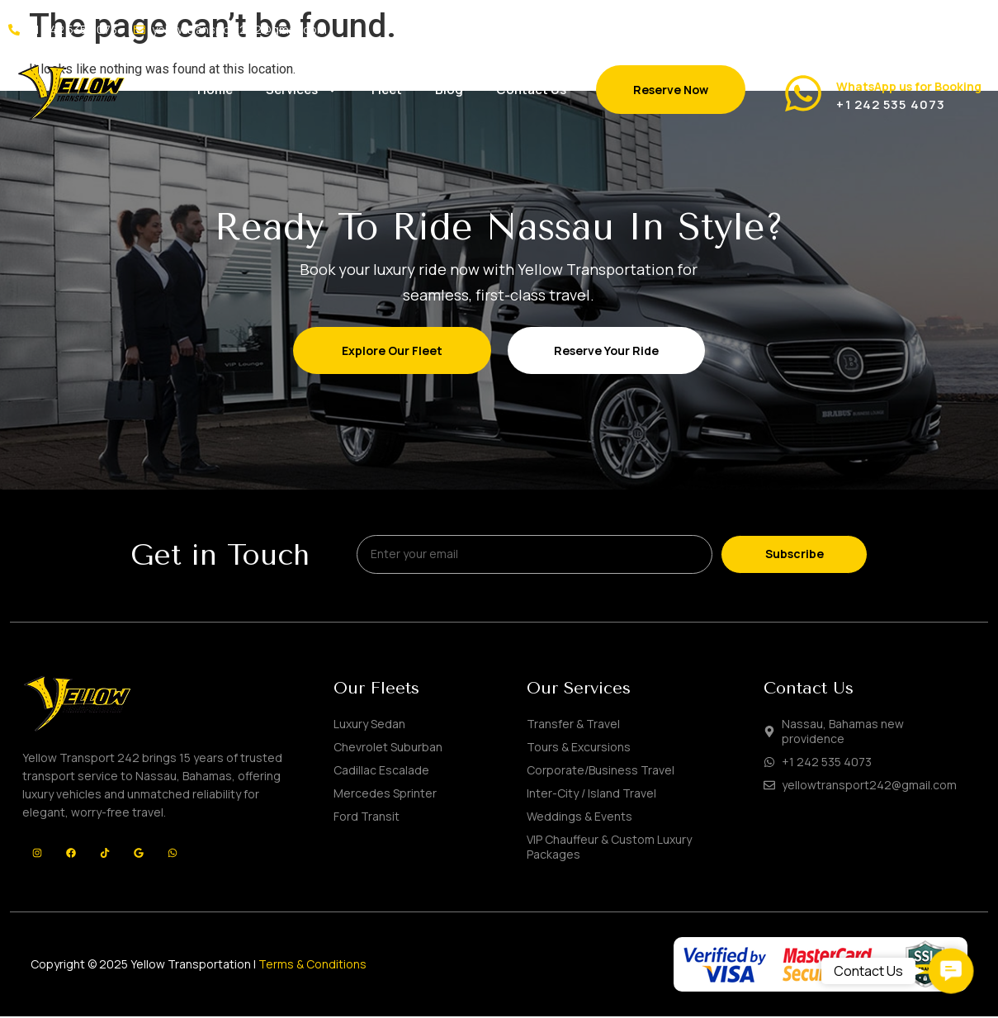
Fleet (386, 89)
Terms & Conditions (312, 966)
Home (215, 89)
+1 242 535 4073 (890, 104)
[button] (951, 971)
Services (302, 89)
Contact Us (531, 89)
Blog (449, 89)
